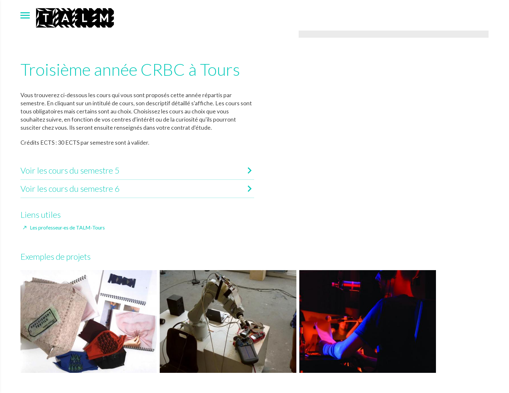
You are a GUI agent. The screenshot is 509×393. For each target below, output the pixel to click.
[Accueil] (75, 17)
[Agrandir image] (394, 34)
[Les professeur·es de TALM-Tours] (64, 227)
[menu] (25, 15)
